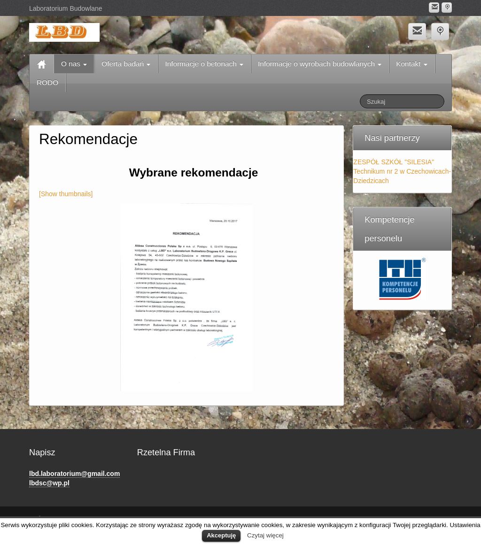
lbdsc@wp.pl (49, 483)
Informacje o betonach (204, 64)
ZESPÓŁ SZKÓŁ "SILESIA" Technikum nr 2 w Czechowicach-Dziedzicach (402, 171)
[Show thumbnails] (66, 194)
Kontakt (411, 64)
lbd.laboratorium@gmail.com (74, 473)
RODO (47, 82)
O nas (74, 64)
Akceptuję (221, 535)
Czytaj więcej (265, 535)
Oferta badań (125, 64)
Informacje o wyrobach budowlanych (319, 64)
